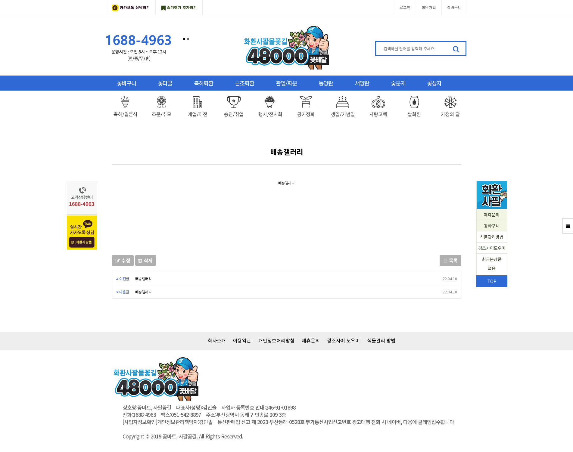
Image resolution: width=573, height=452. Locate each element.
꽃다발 (165, 83)
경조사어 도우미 (343, 340)
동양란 (326, 83)
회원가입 (429, 7)
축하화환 (203, 83)
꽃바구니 (126, 83)
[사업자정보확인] (140, 422)
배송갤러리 (143, 278)
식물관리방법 (491, 237)
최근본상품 (492, 264)
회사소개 (217, 340)
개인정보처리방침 (276, 340)
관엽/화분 (286, 83)
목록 (450, 260)
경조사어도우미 (492, 248)
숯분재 (398, 83)
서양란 (362, 83)
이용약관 (242, 340)
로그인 (405, 7)
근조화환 (244, 83)
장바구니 (454, 7)
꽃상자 (434, 83)
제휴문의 (492, 215)
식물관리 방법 (381, 340)
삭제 (145, 260)
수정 (123, 260)
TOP (492, 281)
